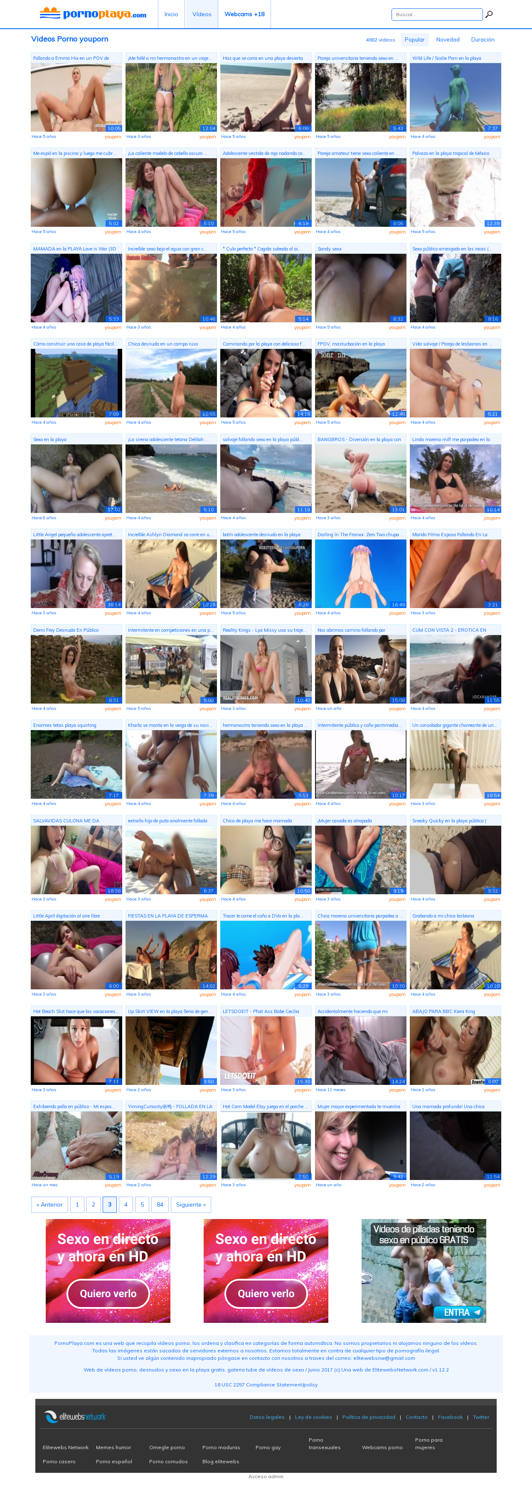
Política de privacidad (368, 1417)
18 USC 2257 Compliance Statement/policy (266, 1384)
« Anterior (50, 1204)
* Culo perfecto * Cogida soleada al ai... (262, 249)
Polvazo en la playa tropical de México (450, 153)
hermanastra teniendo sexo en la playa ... (265, 725)
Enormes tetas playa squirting (64, 725)
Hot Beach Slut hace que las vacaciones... (76, 1011)
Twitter (481, 1417)
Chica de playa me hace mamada (257, 821)
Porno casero (59, 1461)
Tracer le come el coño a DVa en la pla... (263, 916)
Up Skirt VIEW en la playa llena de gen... (170, 1011)
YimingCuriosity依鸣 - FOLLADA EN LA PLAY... (170, 1107)
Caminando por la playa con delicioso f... (264, 344)
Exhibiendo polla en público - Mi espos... (74, 1106)
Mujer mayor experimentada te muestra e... (359, 1107)
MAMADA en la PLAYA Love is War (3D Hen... (74, 250)
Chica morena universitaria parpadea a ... (360, 916)
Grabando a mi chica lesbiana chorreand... (443, 917)
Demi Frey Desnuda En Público (66, 630)
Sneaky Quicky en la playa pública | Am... (449, 822)
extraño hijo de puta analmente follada (167, 821)
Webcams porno (382, 1447)
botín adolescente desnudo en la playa (261, 534)
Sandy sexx (330, 249)
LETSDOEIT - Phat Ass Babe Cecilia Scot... (261, 1012)
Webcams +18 (244, 14)
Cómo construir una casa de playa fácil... (75, 344)
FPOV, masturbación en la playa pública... (351, 345)
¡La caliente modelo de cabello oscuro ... (167, 153)
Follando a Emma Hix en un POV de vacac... (71, 59)
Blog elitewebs (220, 1461)
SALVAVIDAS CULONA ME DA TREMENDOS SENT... (66, 822)
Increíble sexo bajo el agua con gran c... (167, 249)
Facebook (450, 1417)
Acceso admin (266, 1476)
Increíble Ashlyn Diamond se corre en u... (170, 534)
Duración (483, 39)
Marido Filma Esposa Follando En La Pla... (450, 536)
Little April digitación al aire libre (66, 916)
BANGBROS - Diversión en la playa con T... (359, 440)
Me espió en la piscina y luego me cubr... (74, 153)
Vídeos (202, 14)
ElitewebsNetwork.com (400, 1369)
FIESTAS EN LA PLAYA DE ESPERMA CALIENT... (168, 917)
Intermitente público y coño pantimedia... (360, 725)
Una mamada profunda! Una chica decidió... (448, 1107)
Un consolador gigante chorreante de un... (455, 725)
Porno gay (268, 1447)
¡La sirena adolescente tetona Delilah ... (168, 439)
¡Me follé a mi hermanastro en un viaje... (170, 58)
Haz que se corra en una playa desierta (263, 58)
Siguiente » (191, 1204)
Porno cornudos (168, 1461)
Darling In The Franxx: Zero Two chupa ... (361, 534)
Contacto (417, 1417)
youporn (113, 137)
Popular (415, 39)
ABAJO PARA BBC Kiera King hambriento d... (443, 1012)
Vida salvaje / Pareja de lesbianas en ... (452, 344)
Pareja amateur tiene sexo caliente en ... (358, 153)
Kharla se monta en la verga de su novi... (170, 725)
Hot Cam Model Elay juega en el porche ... (265, 1106)
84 (160, 1204)
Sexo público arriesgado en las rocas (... (452, 249)
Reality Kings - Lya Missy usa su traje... (265, 630)
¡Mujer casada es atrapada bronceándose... (345, 822)
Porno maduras (221, 1447)
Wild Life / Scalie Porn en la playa (446, 58)
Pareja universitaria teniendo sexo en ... (358, 58)
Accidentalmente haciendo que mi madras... (353, 1012)
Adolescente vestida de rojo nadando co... (264, 153)
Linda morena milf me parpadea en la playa (451, 440)
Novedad (448, 39)
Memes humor (113, 1447)
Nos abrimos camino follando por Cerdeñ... (351, 631)
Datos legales (267, 1417)
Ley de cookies (313, 1417)
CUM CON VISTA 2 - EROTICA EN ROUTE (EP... (449, 631)
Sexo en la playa (49, 439)
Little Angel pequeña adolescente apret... (74, 534)
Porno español (114, 1461)
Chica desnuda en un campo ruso (163, 344)
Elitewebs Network (66, 1447)
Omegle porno (167, 1447)
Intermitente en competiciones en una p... (171, 630)
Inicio (171, 14)
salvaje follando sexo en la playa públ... (263, 439)
